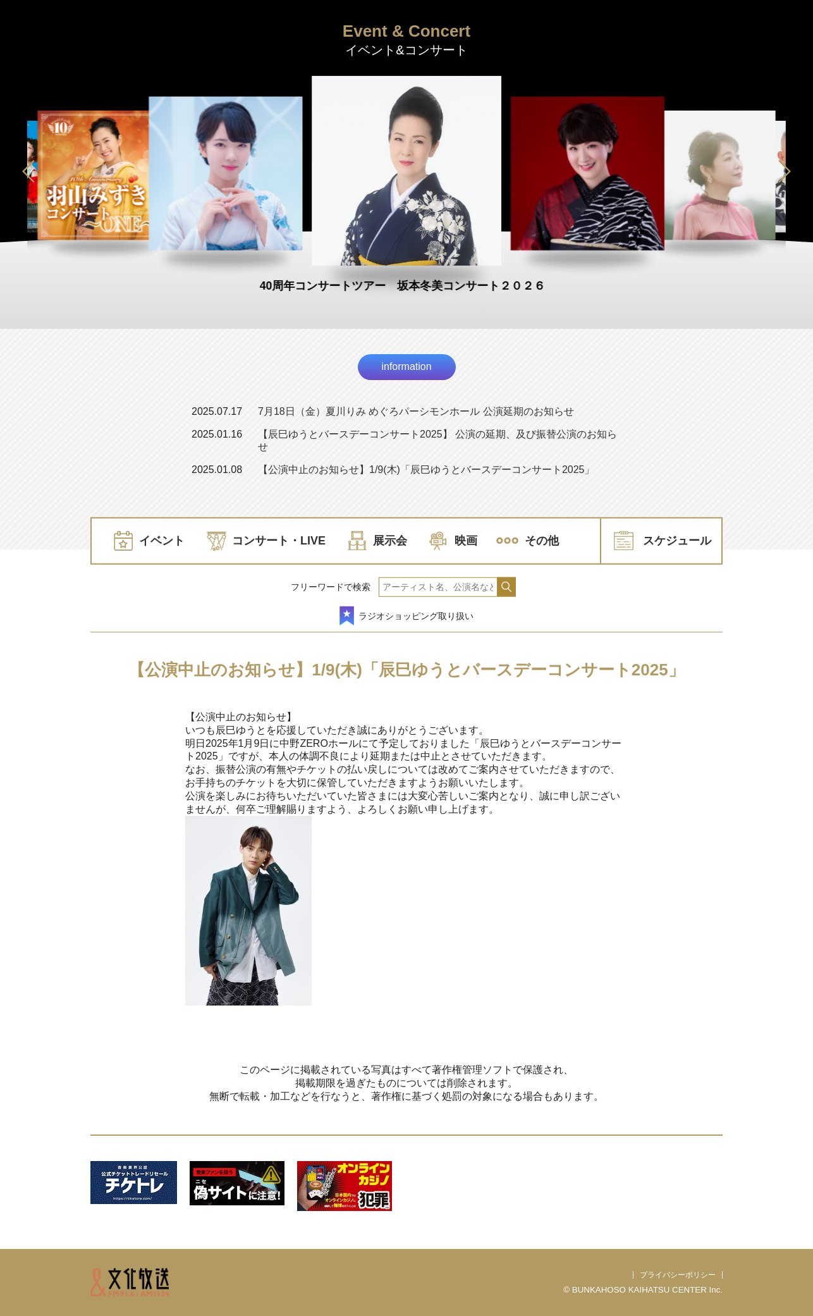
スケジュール (677, 540)
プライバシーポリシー (678, 1274)
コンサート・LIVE (279, 540)
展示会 (390, 540)
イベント (162, 540)
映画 (466, 540)
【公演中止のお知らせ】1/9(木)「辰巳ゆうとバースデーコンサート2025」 (426, 469)
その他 (542, 540)
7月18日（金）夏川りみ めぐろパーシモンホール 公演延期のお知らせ (416, 411)
